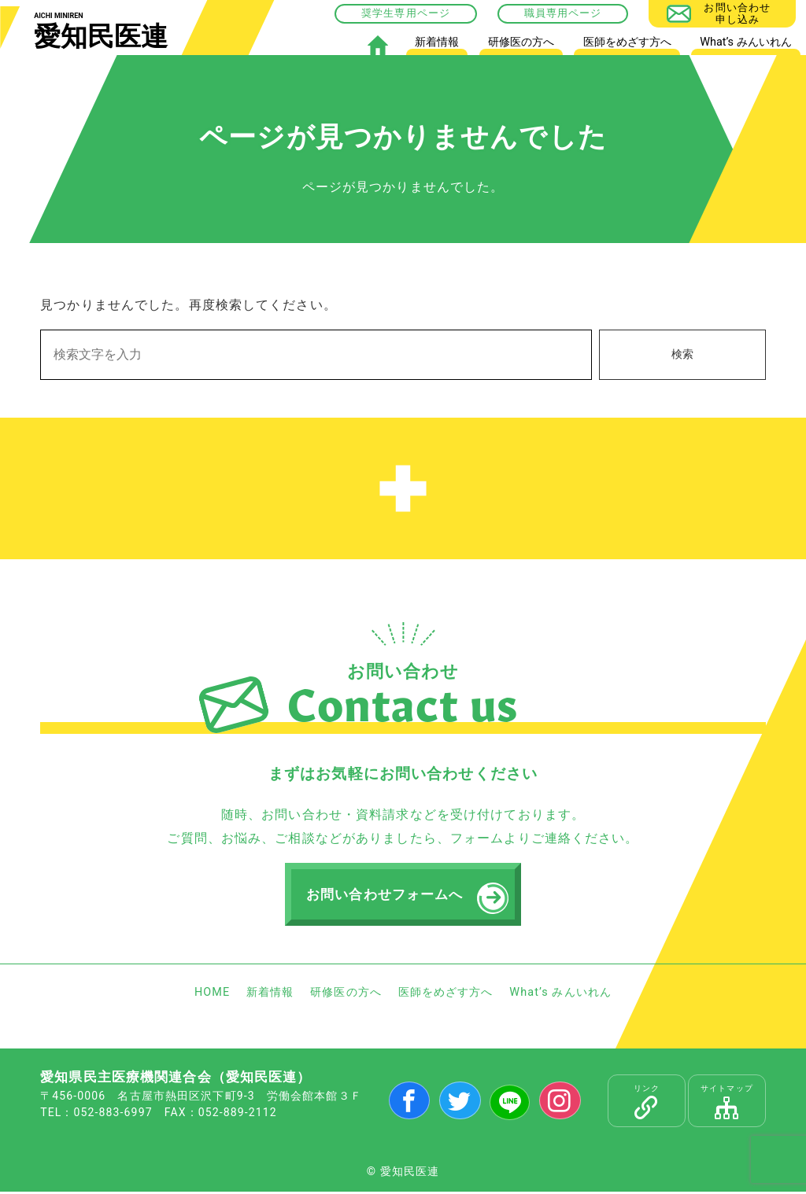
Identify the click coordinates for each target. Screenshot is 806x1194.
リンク (646, 1104)
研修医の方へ (521, 42)
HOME (377, 45)
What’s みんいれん (745, 42)
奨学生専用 (389, 13)
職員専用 (546, 13)
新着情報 (437, 42)
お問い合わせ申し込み (737, 13)
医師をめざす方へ (627, 42)
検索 (682, 354)
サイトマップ (727, 1104)
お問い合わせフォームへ (387, 895)
